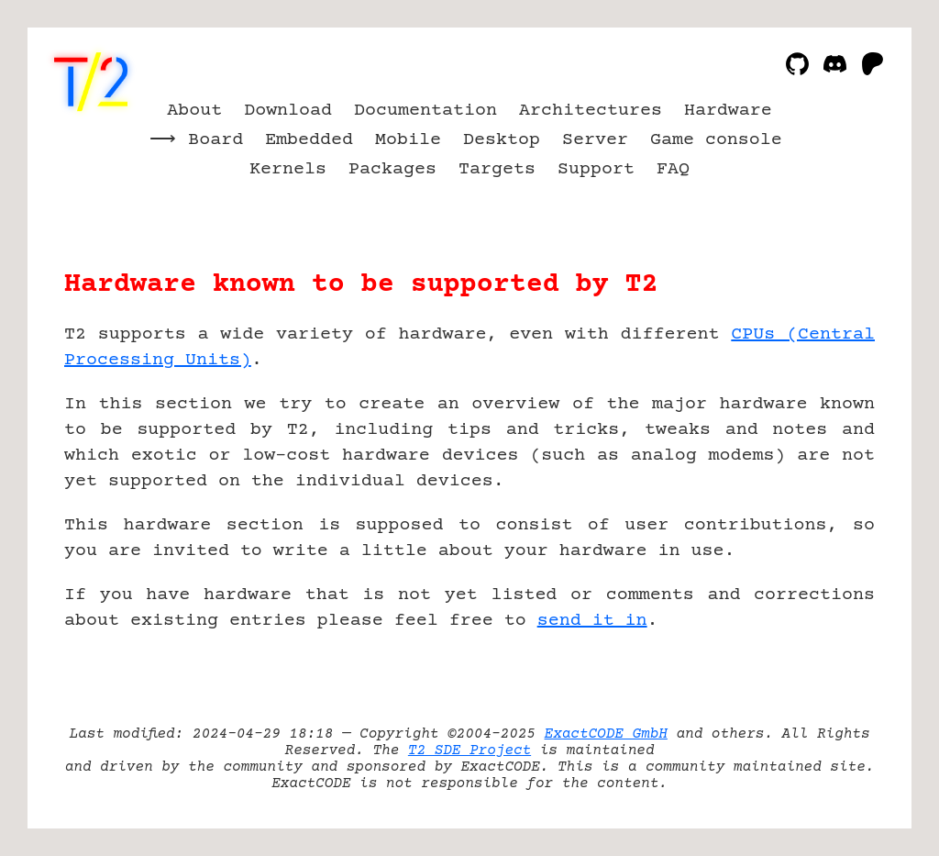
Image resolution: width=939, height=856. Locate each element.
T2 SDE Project (469, 750)
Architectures (590, 110)
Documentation (425, 110)
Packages (392, 169)
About (194, 110)
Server (595, 139)
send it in (592, 620)
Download (288, 110)
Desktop (501, 139)
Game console (716, 139)
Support (596, 169)
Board (215, 139)
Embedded (309, 139)
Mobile (408, 139)
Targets (497, 169)
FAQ (673, 169)
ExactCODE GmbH (606, 734)
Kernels (287, 169)
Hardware (728, 110)
